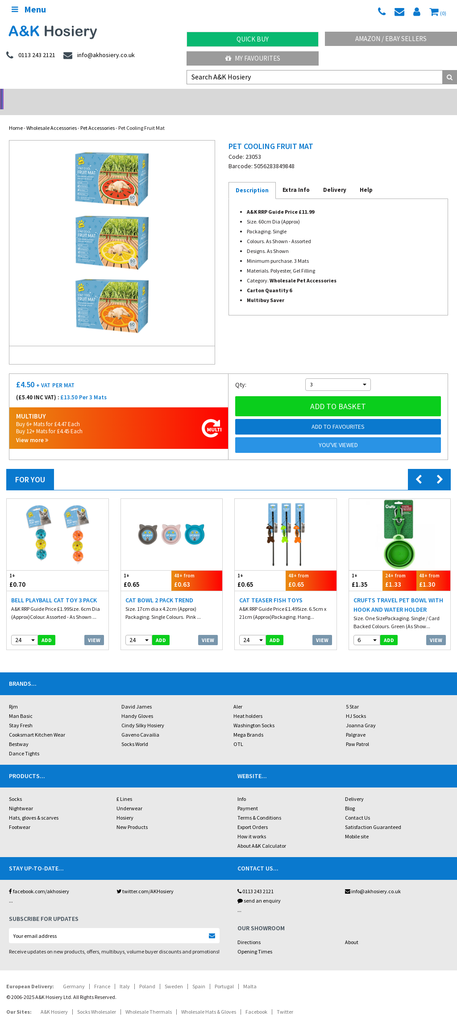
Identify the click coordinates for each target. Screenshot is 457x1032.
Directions (249, 930)
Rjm (13, 695)
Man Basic (21, 704)
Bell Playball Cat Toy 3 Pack (54, 588)
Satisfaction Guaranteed (373, 815)
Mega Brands (248, 723)
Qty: (240, 373)
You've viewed (338, 433)
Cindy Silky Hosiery (142, 713)
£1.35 (366, 568)
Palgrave (356, 723)
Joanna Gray (361, 713)
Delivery (354, 787)
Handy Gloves (137, 704)
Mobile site (357, 824)
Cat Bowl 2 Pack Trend (159, 588)
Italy (125, 974)
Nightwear (21, 796)
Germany (74, 974)
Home (16, 116)
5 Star (352, 695)
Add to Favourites (338, 415)
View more (32, 428)
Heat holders (247, 704)
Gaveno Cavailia (140, 723)
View (94, 628)
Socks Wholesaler (96, 1000)
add (47, 628)
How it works (251, 824)
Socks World (134, 732)
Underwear (129, 796)
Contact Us (357, 806)
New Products (132, 815)
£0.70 (32, 568)
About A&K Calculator (261, 834)
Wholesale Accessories (51, 116)
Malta (250, 974)
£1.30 (433, 568)
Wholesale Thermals (148, 1000)
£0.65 (146, 568)
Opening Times (254, 940)
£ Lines (124, 787)
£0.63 (197, 568)
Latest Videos (400, 96)
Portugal (224, 974)
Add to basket (338, 395)
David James (136, 695)
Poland (147, 974)
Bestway (19, 732)
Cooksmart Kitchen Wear (37, 723)
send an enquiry (259, 889)
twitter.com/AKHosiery (145, 879)
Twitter (285, 1000)
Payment (247, 796)
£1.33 (399, 568)
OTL (238, 732)
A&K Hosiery (54, 1000)
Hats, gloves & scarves (33, 806)
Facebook (256, 1000)
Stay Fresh (21, 713)
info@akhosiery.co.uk (373, 879)
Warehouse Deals (286, 96)
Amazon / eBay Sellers (391, 38)
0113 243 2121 (255, 879)
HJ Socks (356, 704)
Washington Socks (253, 713)
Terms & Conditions (259, 806)
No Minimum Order (57, 96)
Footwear (19, 815)
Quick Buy (253, 39)
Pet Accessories (97, 116)
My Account (171, 96)
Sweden (174, 974)
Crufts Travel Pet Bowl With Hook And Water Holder (398, 593)
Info (241, 787)
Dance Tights (24, 741)
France (102, 974)
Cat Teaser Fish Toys (271, 588)
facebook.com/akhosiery (39, 879)
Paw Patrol (357, 732)
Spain (198, 974)
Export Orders (252, 815)
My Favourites (252, 58)
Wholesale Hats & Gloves (208, 1000)
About (351, 930)
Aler (237, 695)
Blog (350, 796)
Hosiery (124, 806)
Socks (15, 787)
